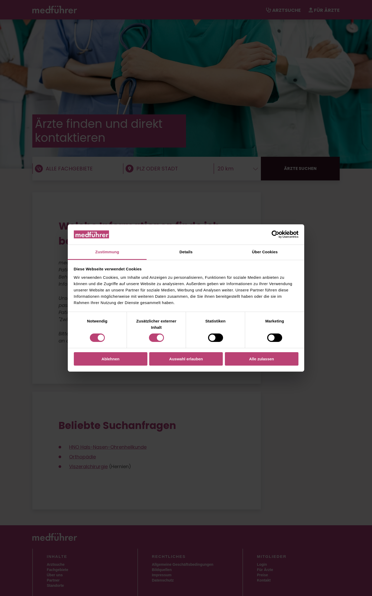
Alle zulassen (261, 359)
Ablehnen (110, 359)
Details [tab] (186, 252)
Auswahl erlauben (186, 359)
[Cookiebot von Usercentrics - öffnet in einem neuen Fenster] (275, 234)
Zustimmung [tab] (107, 252)
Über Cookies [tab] (265, 252)
